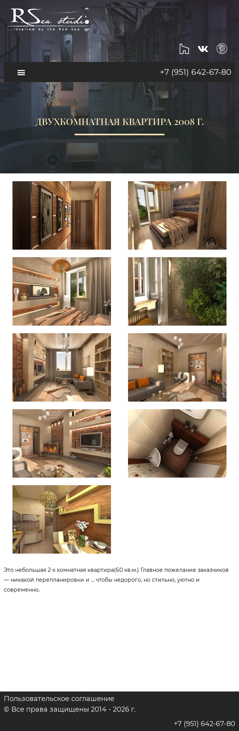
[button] (21, 72)
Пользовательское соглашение (59, 699)
